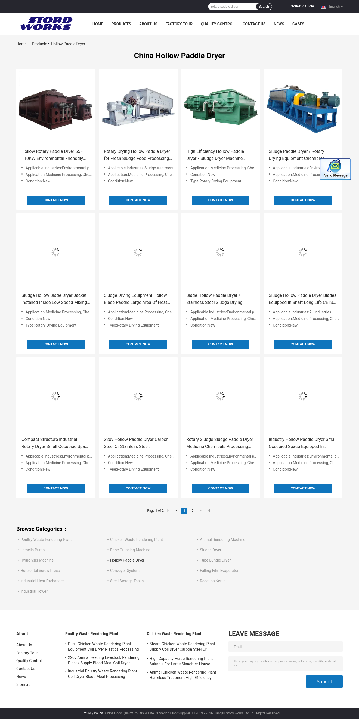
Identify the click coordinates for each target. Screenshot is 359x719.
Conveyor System (125, 570)
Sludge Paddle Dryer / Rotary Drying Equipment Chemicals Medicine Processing (296, 155)
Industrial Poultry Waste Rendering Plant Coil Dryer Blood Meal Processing (102, 674)
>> (200, 511)
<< (176, 511)
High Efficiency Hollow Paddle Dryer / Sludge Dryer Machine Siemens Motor (215, 155)
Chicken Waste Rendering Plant (136, 539)
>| (209, 511)
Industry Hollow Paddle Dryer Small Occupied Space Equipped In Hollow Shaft (303, 443)
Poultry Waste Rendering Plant (46, 539)
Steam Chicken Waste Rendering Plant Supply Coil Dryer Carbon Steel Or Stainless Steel (182, 647)
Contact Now (55, 200)
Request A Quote (302, 6)
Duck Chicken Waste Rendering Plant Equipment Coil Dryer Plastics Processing (103, 646)
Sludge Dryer (210, 550)
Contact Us (254, 24)
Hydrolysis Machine (37, 560)
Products (121, 24)
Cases (298, 24)
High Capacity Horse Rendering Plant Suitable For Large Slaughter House (181, 661)
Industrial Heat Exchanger (42, 581)
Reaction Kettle (212, 581)
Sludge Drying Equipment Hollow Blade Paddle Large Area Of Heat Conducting (135, 299)
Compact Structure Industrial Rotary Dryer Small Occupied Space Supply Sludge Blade (55, 443)
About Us (148, 24)
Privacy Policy (93, 713)
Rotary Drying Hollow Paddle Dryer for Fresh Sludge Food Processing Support (137, 155)
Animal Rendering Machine (222, 539)
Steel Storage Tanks (127, 581)
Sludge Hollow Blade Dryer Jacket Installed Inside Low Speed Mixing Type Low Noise (54, 299)
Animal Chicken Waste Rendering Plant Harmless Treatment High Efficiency (183, 675)
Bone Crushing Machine (130, 550)
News (279, 24)
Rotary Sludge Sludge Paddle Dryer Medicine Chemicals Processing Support (219, 443)
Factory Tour (179, 24)
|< (168, 511)
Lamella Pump (32, 550)
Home (97, 24)
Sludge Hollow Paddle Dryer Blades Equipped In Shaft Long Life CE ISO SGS (302, 299)
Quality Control (217, 24)
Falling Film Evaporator (219, 570)
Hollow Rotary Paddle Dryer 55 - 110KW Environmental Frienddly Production (52, 155)
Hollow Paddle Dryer (127, 560)
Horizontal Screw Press (40, 570)
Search (264, 6)
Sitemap (23, 684)
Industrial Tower (34, 591)
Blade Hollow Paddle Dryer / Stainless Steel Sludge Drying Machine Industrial (214, 299)
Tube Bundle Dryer (215, 560)
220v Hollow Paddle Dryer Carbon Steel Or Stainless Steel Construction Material (136, 443)
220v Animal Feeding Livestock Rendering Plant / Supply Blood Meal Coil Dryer (104, 660)
